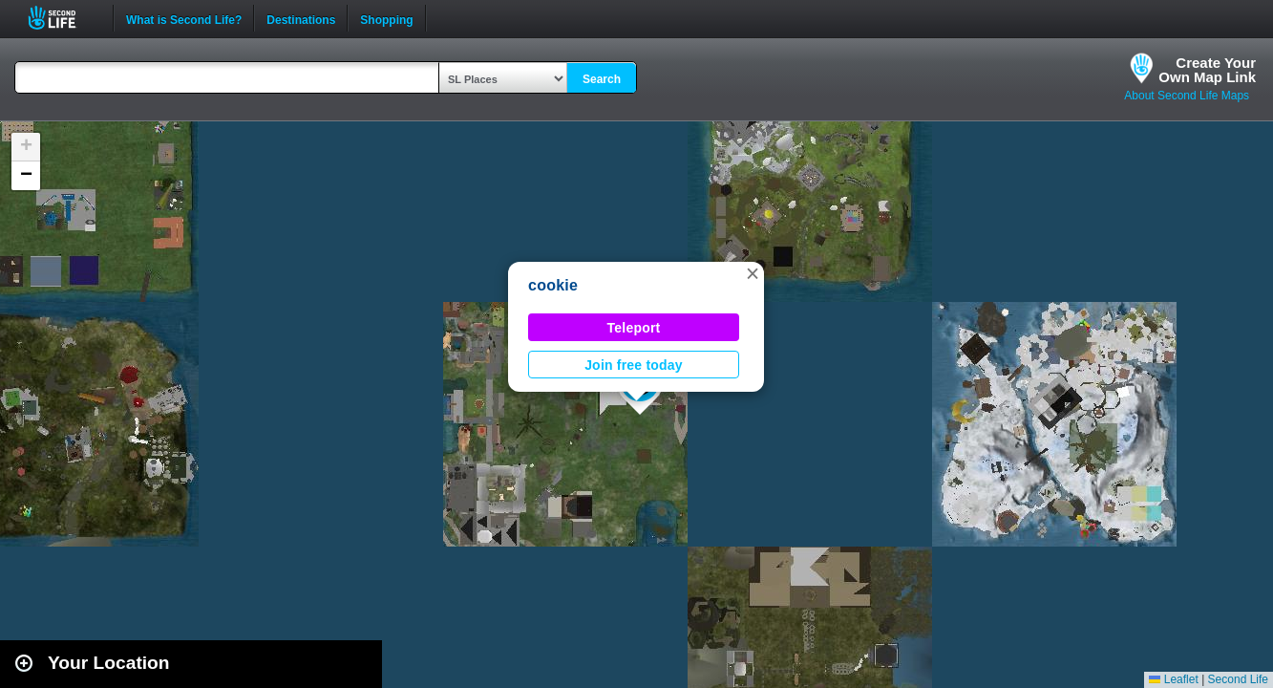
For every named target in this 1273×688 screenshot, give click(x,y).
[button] (752, 273)
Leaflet (1173, 679)
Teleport (634, 327)
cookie (553, 285)
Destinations (300, 18)
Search (602, 79)
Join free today (633, 365)
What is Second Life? (184, 18)
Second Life (62, 18)
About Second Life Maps (1186, 95)
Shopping (386, 18)
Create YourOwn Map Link (1207, 69)
